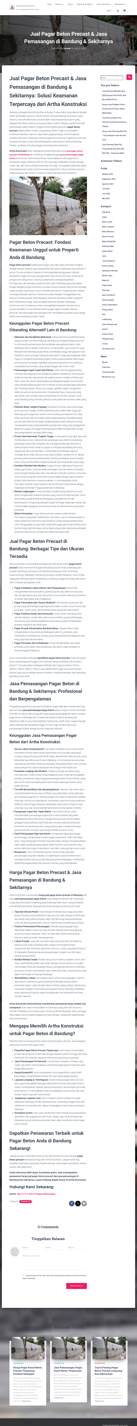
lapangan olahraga (110, 271)
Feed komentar (108, 372)
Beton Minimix (108, 232)
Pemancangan (108, 300)
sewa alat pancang (109, 324)
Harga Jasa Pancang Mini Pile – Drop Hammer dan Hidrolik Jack (114, 135)
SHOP (109, 11)
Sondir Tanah (107, 334)
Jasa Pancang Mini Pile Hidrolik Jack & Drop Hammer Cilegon (114, 122)
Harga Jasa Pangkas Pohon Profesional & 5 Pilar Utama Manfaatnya (113, 108)
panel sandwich (108, 295)
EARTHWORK (120, 4)
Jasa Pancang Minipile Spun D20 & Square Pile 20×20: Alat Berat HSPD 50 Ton (114, 95)
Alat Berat (106, 212)
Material (105, 280)
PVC (103, 314)
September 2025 (109, 179)
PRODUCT (59, 4)
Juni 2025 (106, 194)
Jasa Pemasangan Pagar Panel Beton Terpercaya (68, 1369)
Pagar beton (25, 1201)
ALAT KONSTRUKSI (104, 4)
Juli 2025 (106, 189)
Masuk (104, 362)
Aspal (104, 217)
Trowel (105, 344)
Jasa (104, 256)
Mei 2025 (105, 198)
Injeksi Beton (107, 251)
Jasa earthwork (108, 261)
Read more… (27, 1401)
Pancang (105, 290)
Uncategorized (108, 349)
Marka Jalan (107, 276)
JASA (70, 4)
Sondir (105, 329)
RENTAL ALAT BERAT (85, 4)
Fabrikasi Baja (108, 246)
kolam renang (107, 266)
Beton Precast (108, 236)
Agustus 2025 (107, 184)
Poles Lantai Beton (109, 305)
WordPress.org (108, 377)
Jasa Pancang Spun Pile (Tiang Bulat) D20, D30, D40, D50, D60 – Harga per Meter (113, 149)
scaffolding (107, 319)
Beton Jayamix (108, 227)
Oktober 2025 (107, 174)
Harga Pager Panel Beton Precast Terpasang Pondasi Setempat (27, 1370)
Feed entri (106, 367)
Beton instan (107, 222)
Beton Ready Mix (109, 241)
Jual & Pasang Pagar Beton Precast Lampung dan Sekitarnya (108, 1370)
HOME (49, 4)
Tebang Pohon (108, 339)
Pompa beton (107, 310)
